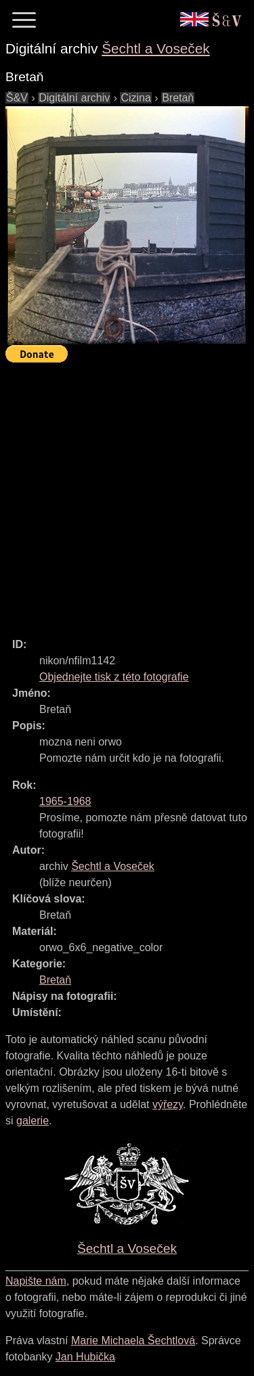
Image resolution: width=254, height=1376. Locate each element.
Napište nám (35, 1281)
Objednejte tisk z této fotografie (114, 677)
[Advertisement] (127, 494)
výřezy (167, 1104)
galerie (32, 1120)
